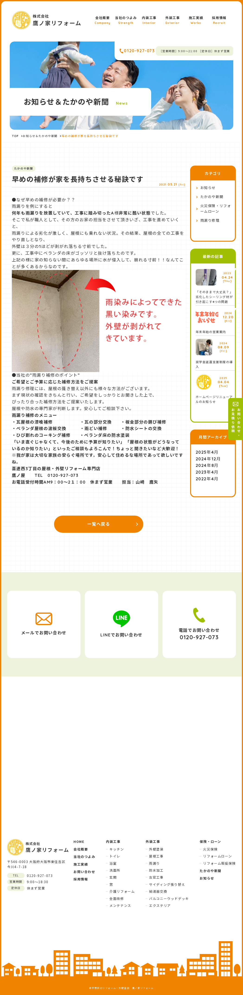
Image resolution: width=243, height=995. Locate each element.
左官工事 (156, 877)
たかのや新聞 (212, 197)
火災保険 (210, 849)
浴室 (113, 863)
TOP (15, 136)
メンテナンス (120, 905)
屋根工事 (156, 856)
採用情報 (219, 20)
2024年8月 (207, 465)
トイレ (114, 856)
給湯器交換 (158, 891)
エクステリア (160, 905)
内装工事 (149, 20)
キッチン (116, 849)
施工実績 (196, 20)
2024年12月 (208, 459)
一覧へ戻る (98, 524)
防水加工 (156, 870)
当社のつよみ (126, 20)
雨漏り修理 (210, 220)
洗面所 (114, 870)
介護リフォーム (122, 891)
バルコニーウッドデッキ (169, 898)
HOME (79, 841)
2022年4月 (207, 478)
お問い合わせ (84, 871)
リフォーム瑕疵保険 (219, 863)
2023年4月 (207, 472)
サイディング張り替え (167, 884)
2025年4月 (207, 452)
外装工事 (172, 20)
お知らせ (208, 188)
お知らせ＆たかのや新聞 (40, 136)
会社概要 (102, 20)
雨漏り (154, 863)
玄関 (113, 877)
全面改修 (116, 898)
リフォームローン (217, 856)
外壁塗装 (156, 849)
